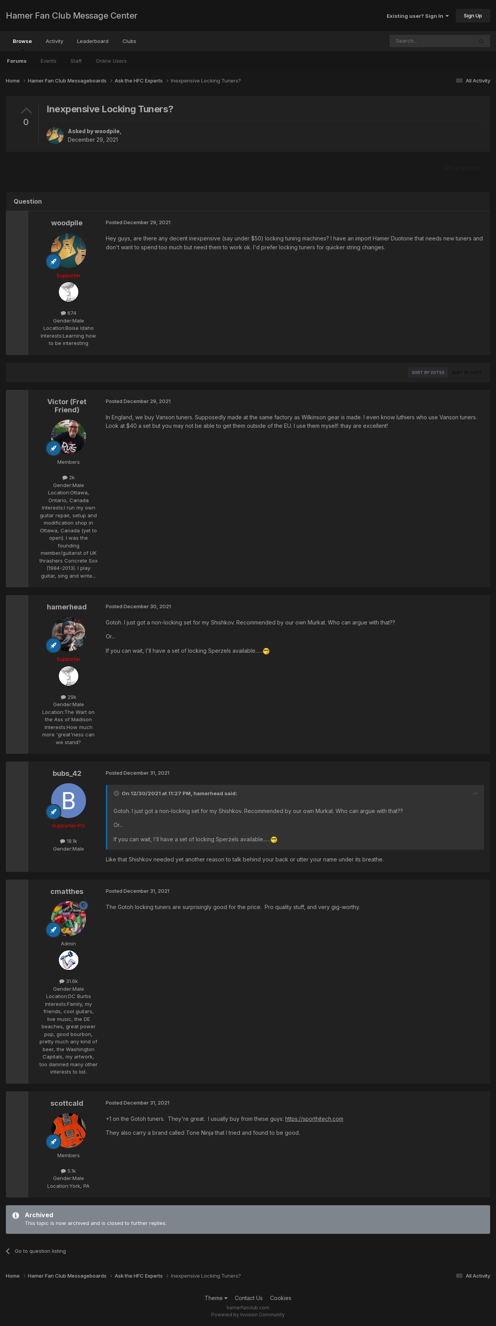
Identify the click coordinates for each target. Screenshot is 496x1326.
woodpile (107, 131)
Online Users (111, 61)
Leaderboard (92, 41)
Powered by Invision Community (248, 1314)
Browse (22, 44)
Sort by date (467, 372)
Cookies (280, 1298)
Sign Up (473, 15)
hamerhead (67, 607)
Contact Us (249, 1298)
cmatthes (66, 891)
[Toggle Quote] (117, 793)
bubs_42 (67, 773)
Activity (54, 41)
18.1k (68, 841)
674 (68, 313)
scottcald (66, 1103)
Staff (76, 61)
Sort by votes (428, 372)
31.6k (68, 981)
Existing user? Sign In (418, 16)
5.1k (68, 1171)
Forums (17, 61)
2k (68, 477)
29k (68, 697)
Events (49, 61)
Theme (216, 1298)
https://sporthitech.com (314, 1118)
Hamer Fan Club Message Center (72, 15)
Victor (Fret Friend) (66, 406)
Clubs (129, 41)
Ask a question (463, 168)
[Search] (411, 41)
